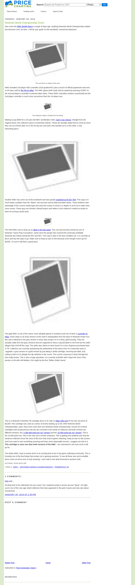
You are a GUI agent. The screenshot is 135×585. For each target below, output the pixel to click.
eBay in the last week (42, 230)
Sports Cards (58, 11)
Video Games (12, 11)
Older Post (86, 563)
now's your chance (63, 120)
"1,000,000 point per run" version (36, 433)
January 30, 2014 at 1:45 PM (20, 495)
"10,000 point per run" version (69, 433)
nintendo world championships (36, 467)
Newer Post (10, 563)
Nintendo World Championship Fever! (24, 22)
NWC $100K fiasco (25, 26)
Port (7, 481)
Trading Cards (28, 11)
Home (48, 563)
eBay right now (62, 421)
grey (16, 467)
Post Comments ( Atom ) (26, 568)
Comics (43, 11)
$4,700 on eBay (27, 90)
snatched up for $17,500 (66, 200)
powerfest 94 (62, 467)
